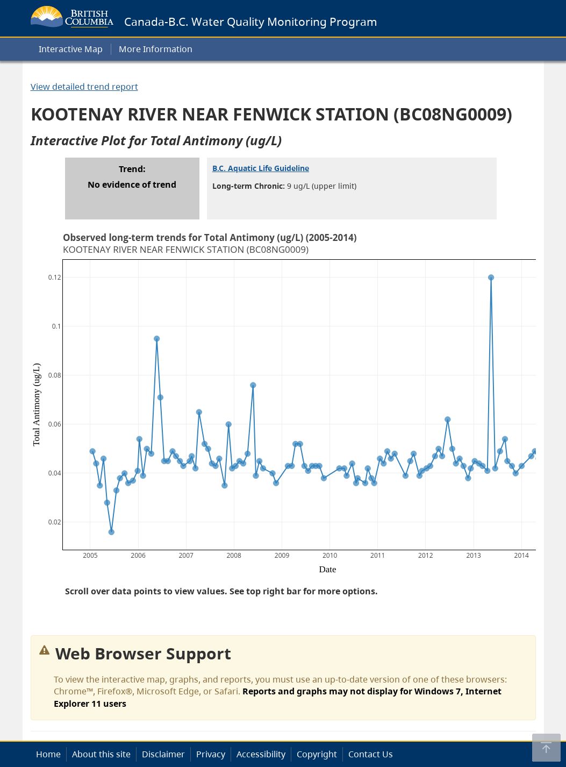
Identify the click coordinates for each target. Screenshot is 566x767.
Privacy (210, 754)
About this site (101, 754)
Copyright (317, 754)
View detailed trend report (84, 87)
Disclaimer (163, 754)
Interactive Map (71, 49)
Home (48, 754)
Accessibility (261, 754)
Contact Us (370, 754)
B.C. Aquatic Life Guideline (260, 168)
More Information (155, 49)
